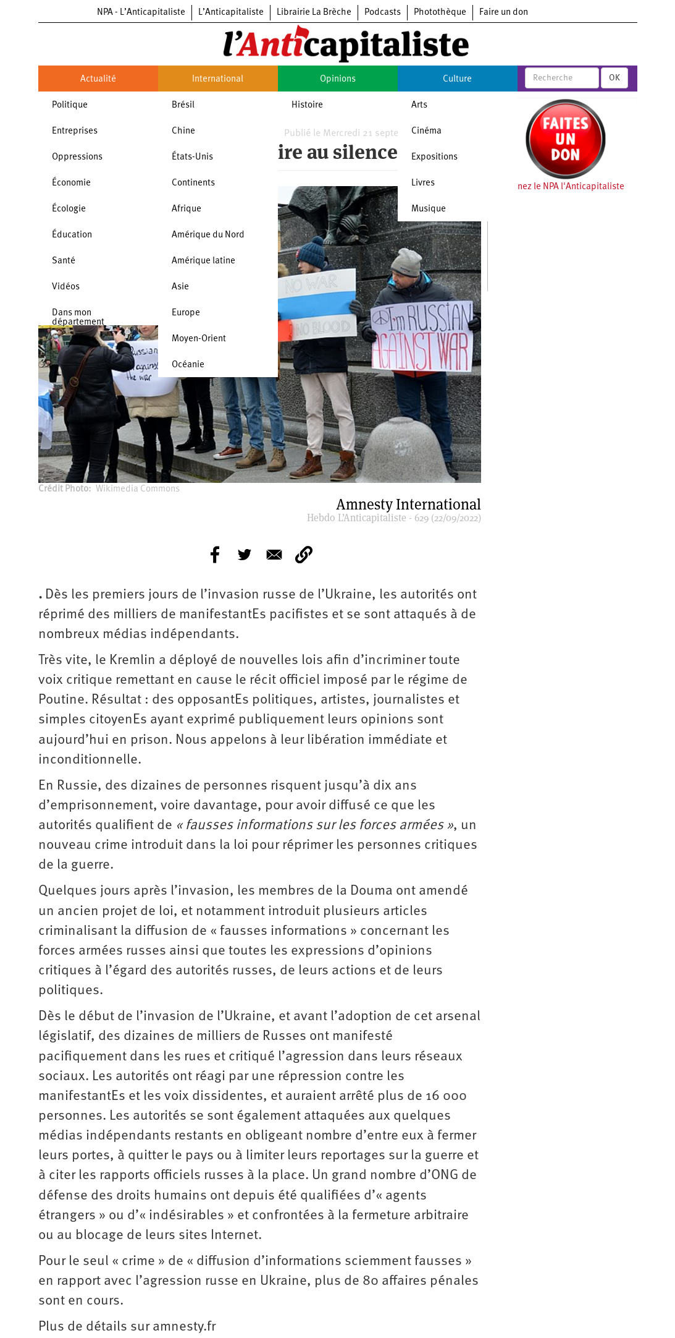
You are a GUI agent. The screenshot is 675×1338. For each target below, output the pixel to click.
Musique (428, 209)
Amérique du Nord (208, 235)
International (217, 79)
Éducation (72, 235)
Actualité (98, 79)
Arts (419, 105)
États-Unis (192, 157)
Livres (423, 183)
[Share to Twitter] (244, 554)
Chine (183, 131)
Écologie (69, 209)
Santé (63, 261)
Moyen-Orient (199, 339)
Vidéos (66, 287)
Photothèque (440, 12)
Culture (457, 79)
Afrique (186, 209)
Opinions (338, 79)
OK (614, 78)
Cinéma (426, 131)
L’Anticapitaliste (231, 12)
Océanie (188, 365)
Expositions (434, 157)
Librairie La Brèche (314, 12)
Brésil (183, 105)
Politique (70, 105)
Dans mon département (78, 318)
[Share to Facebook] (215, 554)
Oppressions (77, 157)
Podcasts (382, 12)
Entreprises (75, 131)
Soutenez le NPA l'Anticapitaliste (559, 187)
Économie (71, 183)
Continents (193, 183)
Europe (186, 313)
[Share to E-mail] (274, 554)
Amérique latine (203, 261)
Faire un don (503, 12)
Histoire (307, 105)
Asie (180, 287)
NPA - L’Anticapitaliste (141, 12)
